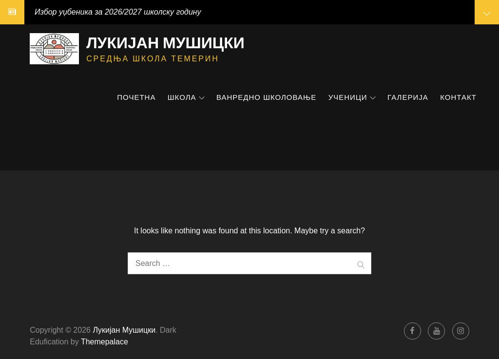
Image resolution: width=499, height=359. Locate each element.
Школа (186, 97)
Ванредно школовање (266, 97)
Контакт (458, 97)
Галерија (407, 97)
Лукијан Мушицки (165, 43)
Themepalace (104, 342)
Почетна (136, 97)
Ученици (352, 97)
